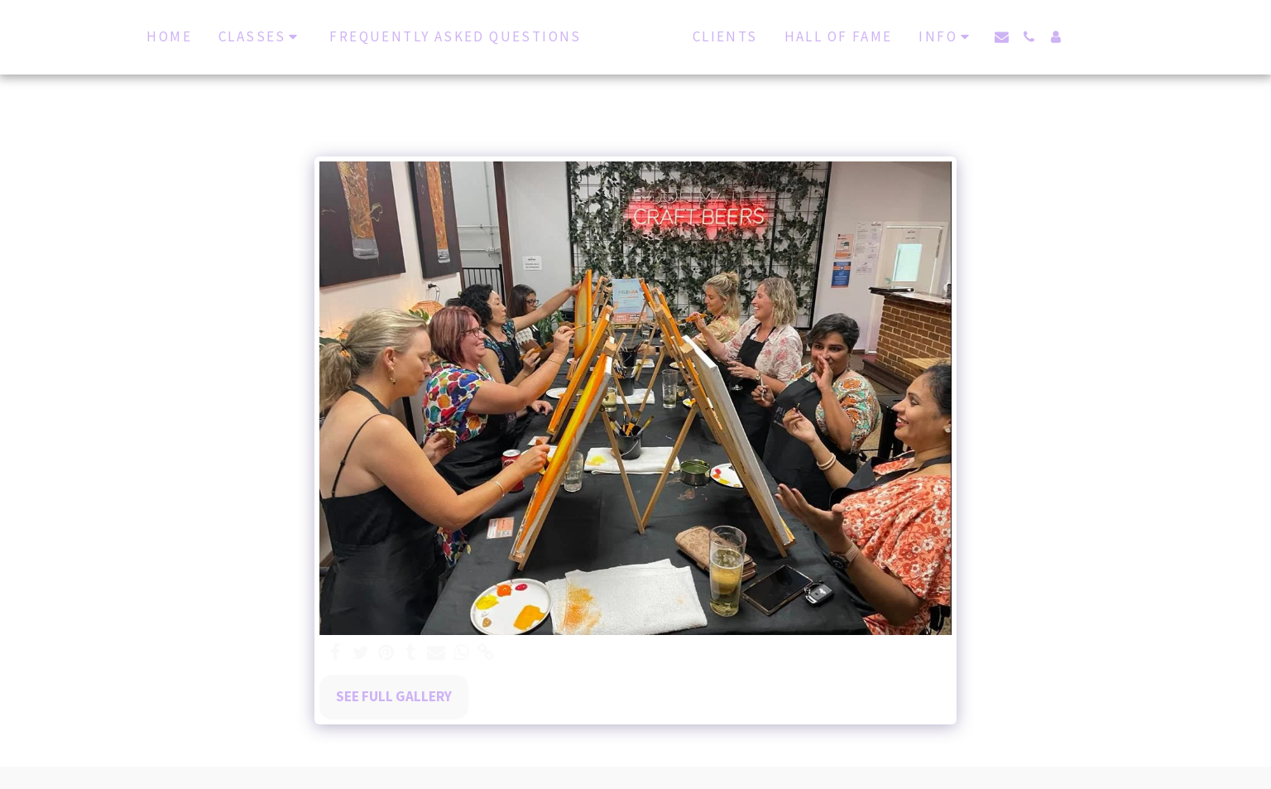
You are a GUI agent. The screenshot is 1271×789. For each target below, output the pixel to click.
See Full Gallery (394, 696)
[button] (1016, 37)
